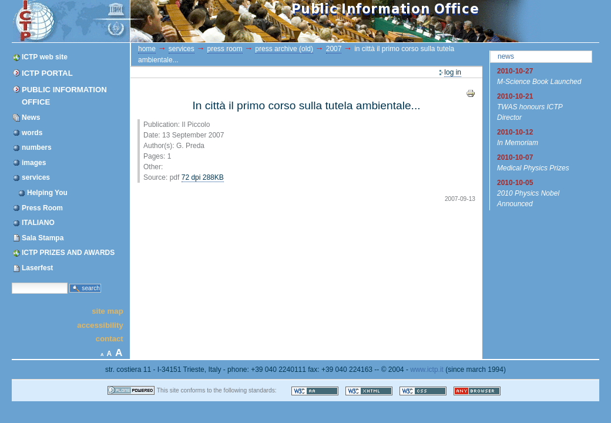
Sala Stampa (42, 238)
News (31, 117)
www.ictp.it (427, 369)
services (36, 177)
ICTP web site (45, 57)
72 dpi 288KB (203, 177)
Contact (109, 338)
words (32, 133)
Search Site (11, 282)
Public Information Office (64, 95)
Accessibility (100, 324)
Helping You (47, 193)
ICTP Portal (234, 21)
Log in (452, 72)
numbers (37, 147)
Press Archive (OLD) (284, 49)
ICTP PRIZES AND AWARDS (68, 253)
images (34, 163)
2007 (334, 49)
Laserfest (37, 268)
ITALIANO (38, 223)
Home (147, 49)
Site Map (107, 311)
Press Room (42, 208)
